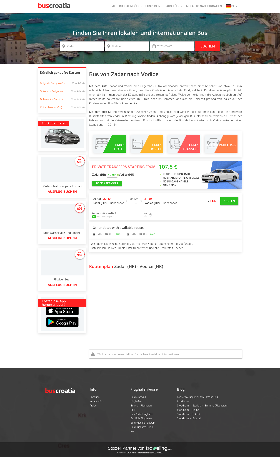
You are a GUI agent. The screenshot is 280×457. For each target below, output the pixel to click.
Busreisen (154, 6)
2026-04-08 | (143, 234)
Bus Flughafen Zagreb (142, 422)
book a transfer (107, 183)
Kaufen (229, 201)
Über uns (94, 397)
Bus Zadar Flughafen (142, 414)
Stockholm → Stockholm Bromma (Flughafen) (202, 405)
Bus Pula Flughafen (141, 418)
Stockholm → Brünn (188, 409)
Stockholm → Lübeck (188, 414)
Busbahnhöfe (130, 6)
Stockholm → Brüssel (189, 418)
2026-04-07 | (109, 234)
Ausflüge (174, 6)
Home (112, 6)
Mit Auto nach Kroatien (204, 6)
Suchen (208, 46)
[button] (231, 6)
